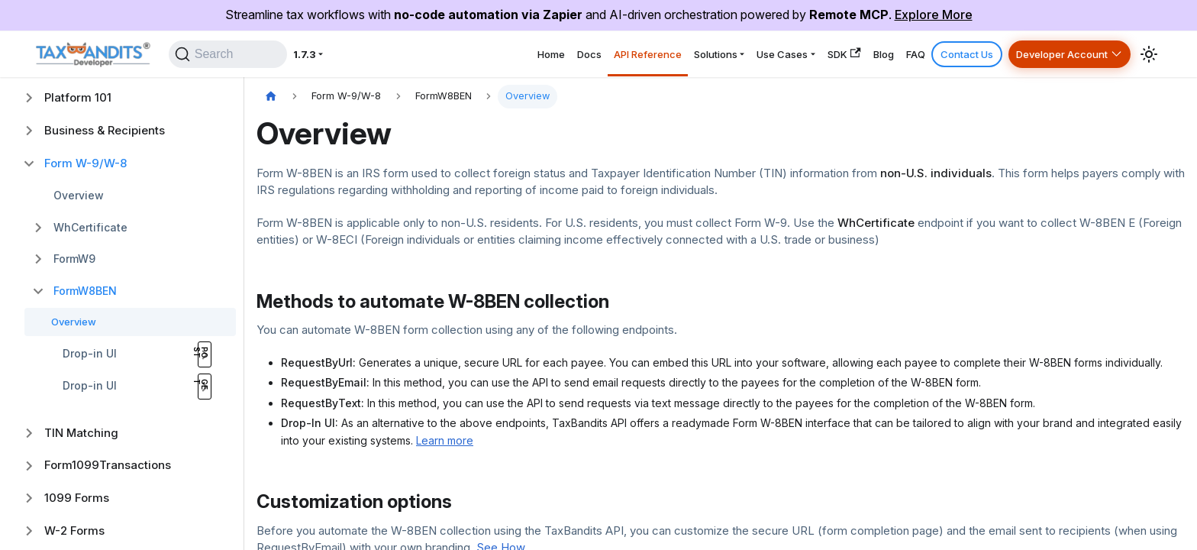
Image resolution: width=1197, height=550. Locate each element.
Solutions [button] (634, 54)
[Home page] (271, 96)
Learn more (444, 440)
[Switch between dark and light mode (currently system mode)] (1149, 54)
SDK (791, 54)
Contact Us (942, 54)
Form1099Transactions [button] (107, 465)
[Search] (237, 54)
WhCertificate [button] (90, 227)
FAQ (882, 54)
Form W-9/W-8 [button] (85, 163)
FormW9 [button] (74, 258)
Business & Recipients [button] (104, 130)
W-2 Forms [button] (74, 530)
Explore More (934, 14)
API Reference (551, 54)
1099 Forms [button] (76, 497)
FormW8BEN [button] (85, 290)
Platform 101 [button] (77, 97)
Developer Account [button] (1051, 54)
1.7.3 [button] (327, 54)
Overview (78, 195)
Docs (480, 54)
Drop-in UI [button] (90, 353)
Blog (840, 54)
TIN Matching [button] (81, 432)
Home (431, 54)
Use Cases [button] (715, 54)
